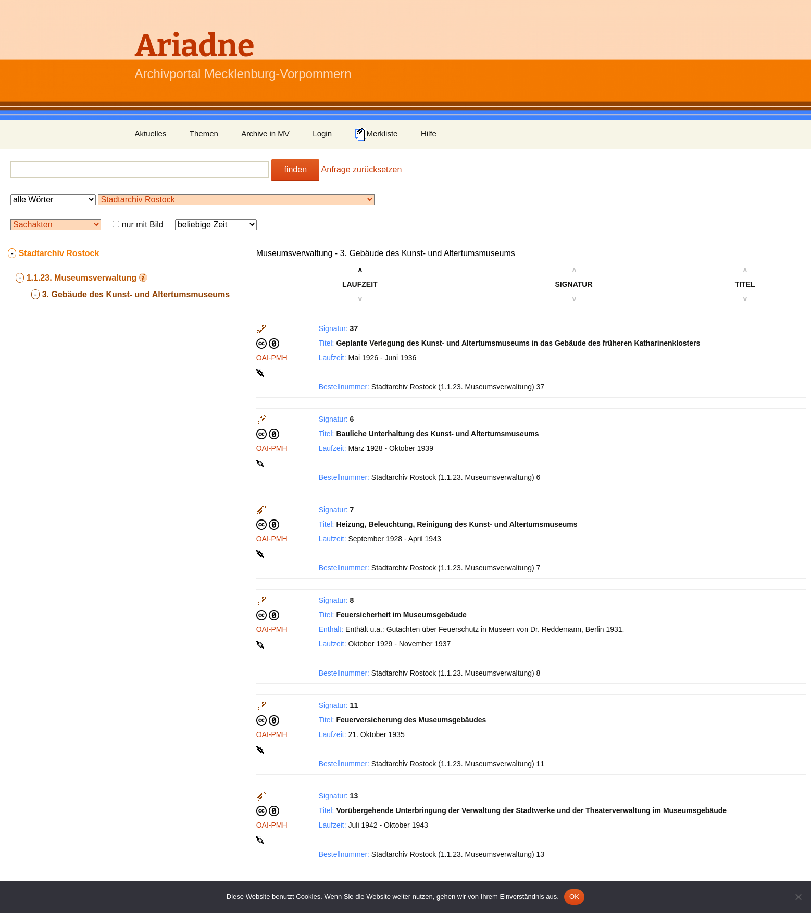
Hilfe (428, 133)
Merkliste (376, 134)
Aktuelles (151, 133)
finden (295, 169)
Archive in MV (265, 133)
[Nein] (798, 897)
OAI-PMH (272, 357)
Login (322, 133)
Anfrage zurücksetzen (361, 169)
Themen (204, 133)
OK (574, 897)
